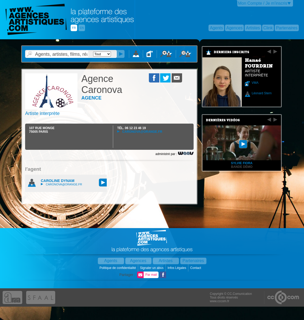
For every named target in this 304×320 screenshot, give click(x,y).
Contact (196, 268)
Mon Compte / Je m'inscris (262, 3)
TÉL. (131, 128)
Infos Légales (177, 268)
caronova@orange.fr (139, 132)
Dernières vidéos (223, 120)
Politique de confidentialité (118, 268)
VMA (255, 83)
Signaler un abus (152, 268)
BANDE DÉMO (241, 167)
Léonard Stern (262, 93)
